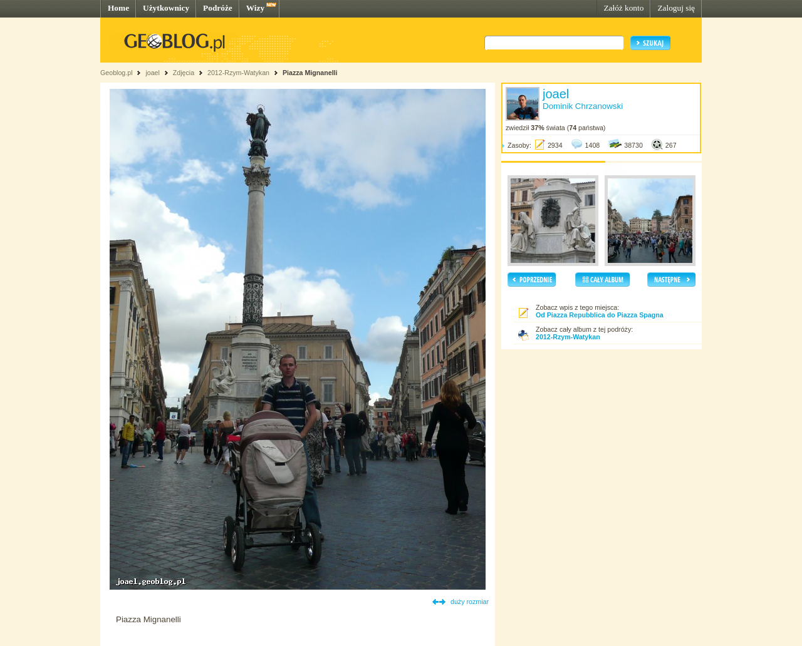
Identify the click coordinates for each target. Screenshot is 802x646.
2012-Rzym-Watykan (238, 72)
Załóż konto (623, 8)
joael (152, 72)
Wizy (255, 8)
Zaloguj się (676, 8)
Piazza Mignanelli (310, 72)
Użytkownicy (166, 8)
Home (118, 8)
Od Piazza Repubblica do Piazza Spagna (600, 315)
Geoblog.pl (116, 72)
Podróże (217, 8)
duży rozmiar (469, 601)
